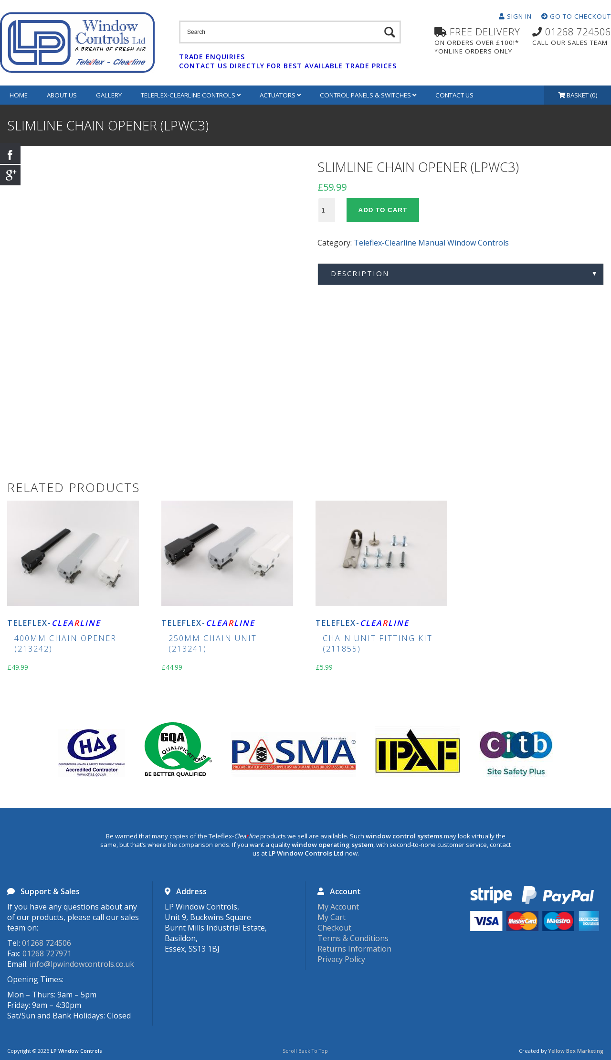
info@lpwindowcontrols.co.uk (82, 964)
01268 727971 (47, 953)
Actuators (280, 95)
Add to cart (383, 210)
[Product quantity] (326, 210)
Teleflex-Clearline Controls (191, 95)
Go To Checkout (576, 16)
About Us (62, 95)
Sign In (515, 16)
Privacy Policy (341, 959)
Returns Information (354, 948)
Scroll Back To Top (305, 1051)
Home (19, 95)
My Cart (331, 917)
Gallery (109, 95)
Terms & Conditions (353, 938)
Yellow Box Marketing (575, 1051)
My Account (338, 906)
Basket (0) (578, 95)
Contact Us (454, 95)
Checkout (334, 927)
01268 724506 (46, 943)
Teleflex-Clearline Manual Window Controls (431, 242)
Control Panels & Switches (368, 95)
